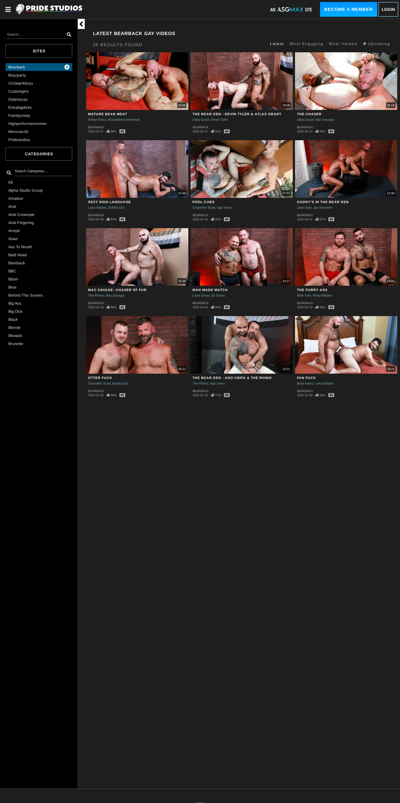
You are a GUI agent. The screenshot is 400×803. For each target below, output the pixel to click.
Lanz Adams (97, 208)
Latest (277, 43)
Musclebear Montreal (124, 120)
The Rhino (96, 295)
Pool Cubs (203, 202)
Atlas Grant (200, 120)
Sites (39, 51)
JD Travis (218, 295)
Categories (39, 154)
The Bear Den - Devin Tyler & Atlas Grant (236, 114)
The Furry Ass (312, 290)
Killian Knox (97, 120)
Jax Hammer (322, 208)
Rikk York (304, 295)
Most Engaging (306, 43)
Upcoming (376, 43)
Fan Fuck (306, 378)
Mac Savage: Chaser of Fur (117, 290)
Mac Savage (324, 120)
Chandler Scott (203, 208)
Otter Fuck (100, 378)
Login (388, 9)
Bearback (96, 127)
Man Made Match (210, 290)
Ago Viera (224, 208)
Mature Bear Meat (107, 114)
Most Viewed (343, 43)
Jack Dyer (304, 208)
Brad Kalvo (305, 383)
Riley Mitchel (322, 295)
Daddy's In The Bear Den (323, 202)
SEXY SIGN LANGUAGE (109, 202)
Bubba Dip (116, 208)
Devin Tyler (219, 120)
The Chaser (309, 114)
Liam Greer (200, 295)
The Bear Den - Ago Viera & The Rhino (232, 378)
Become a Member (348, 9)
